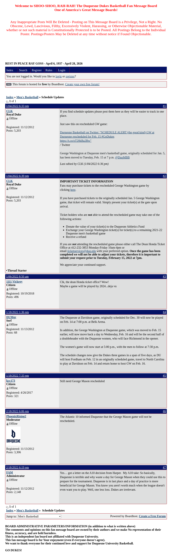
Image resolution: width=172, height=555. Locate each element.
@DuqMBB (122, 157)
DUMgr (11, 317)
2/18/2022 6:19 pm (17, 467)
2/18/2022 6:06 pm (17, 411)
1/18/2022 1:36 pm (17, 312)
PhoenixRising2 (16, 416)
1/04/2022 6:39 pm (17, 175)
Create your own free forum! (82, 84)
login (58, 76)
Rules (48, 70)
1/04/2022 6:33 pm (17, 106)
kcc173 (10, 380)
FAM (9, 472)
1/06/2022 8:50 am (17, 276)
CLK (9, 111)
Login (61, 70)
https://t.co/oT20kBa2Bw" (75, 140)
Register (37, 70)
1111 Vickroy (14, 281)
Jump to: (33, 516)
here (72, 189)
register (70, 76)
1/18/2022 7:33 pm (17, 375)
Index (9, 70)
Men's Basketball (27, 97)
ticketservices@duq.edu (81, 251)
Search (23, 70)
